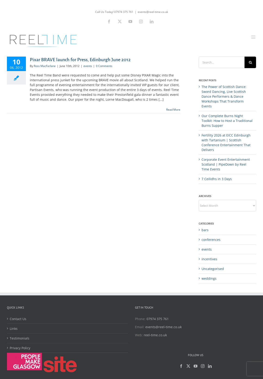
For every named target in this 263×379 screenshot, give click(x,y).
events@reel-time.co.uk (153, 12)
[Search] (250, 62)
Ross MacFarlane (45, 66)
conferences (211, 239)
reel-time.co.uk (155, 335)
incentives (209, 259)
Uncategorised (213, 269)
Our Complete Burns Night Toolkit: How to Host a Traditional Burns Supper (227, 121)
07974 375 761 (158, 319)
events (87, 66)
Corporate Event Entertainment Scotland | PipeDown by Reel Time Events (226, 164)
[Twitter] (188, 366)
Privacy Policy (20, 348)
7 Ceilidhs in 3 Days (217, 179)
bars (205, 230)
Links (14, 328)
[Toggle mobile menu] (253, 37)
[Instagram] (203, 366)
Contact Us (18, 319)
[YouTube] (195, 366)
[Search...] (222, 62)
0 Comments (104, 66)
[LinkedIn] (210, 366)
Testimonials (19, 338)
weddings (209, 278)
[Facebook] (181, 366)
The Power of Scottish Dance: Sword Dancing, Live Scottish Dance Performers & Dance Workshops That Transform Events (224, 96)
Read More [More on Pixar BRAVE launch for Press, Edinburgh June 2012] (173, 110)
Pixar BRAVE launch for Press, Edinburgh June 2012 (80, 59)
